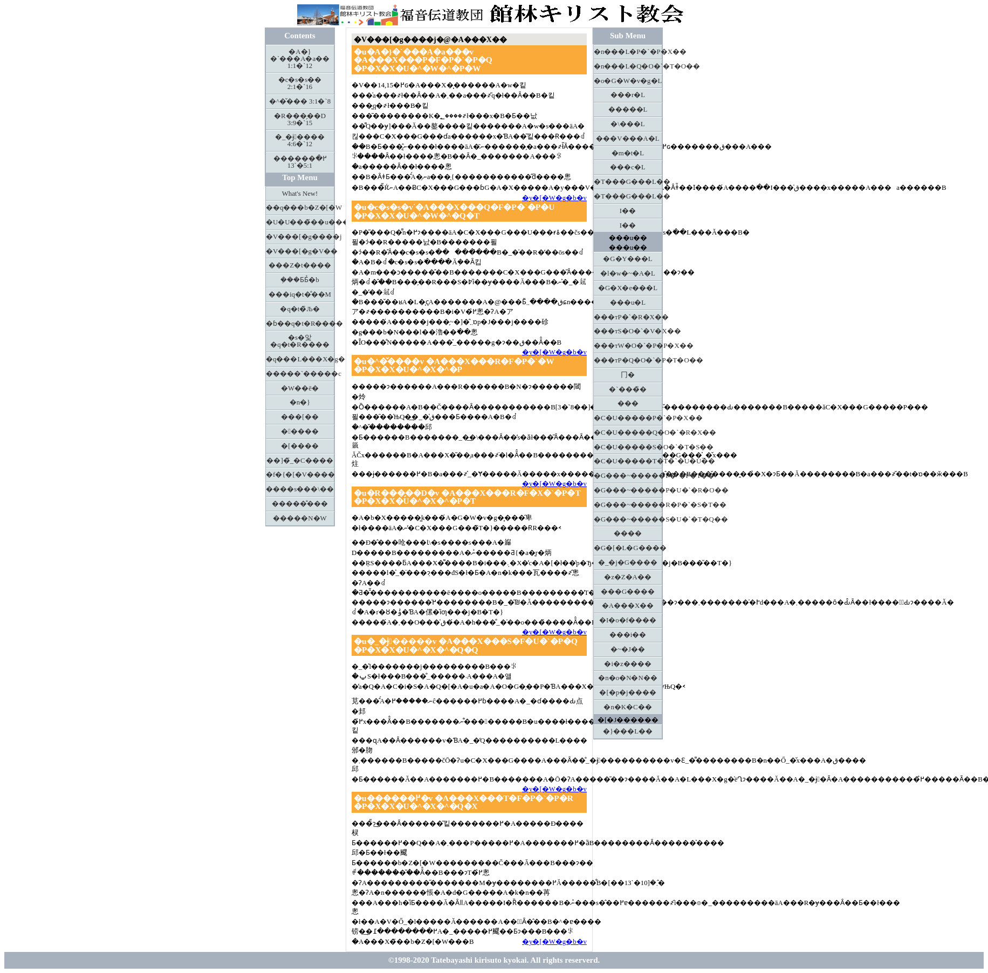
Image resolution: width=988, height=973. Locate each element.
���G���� (628, 591)
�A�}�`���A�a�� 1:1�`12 (300, 59)
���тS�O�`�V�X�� (628, 331)
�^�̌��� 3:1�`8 (300, 101)
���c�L (628, 167)
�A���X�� (628, 605)
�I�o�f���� (627, 620)
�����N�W (299, 518)
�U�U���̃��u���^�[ (300, 222)
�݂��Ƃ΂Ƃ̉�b (299, 280)
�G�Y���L (627, 259)
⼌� (628, 375)
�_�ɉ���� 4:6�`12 (300, 140)
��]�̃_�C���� (299, 460)
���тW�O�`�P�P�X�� (628, 346)
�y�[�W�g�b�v (554, 198)
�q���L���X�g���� (300, 359)
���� (628, 533)
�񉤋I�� (628, 211)
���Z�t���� (300, 265)
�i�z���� (627, 664)
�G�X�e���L (627, 288)
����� (300, 431)
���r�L (627, 95)
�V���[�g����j (300, 237)
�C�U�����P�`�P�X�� (628, 418)
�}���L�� (628, 731)
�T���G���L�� (628, 182)
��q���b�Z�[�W (300, 207)
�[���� (299, 446)
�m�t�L (628, 153)
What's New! (300, 193)
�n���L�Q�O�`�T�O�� (628, 66)
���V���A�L (627, 138)
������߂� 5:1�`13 (300, 162)
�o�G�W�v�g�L (628, 81)
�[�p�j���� (627, 692)
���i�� (628, 635)
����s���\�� (300, 489)
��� (628, 403)
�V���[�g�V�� (300, 251)
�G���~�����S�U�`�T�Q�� (628, 519)
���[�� (299, 417)
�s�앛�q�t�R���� (300, 341)
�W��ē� (300, 388)
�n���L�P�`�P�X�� (628, 52)
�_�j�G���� (627, 562)
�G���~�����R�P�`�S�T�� (628, 505)
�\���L (627, 124)
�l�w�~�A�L (627, 273)
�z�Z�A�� (627, 577)
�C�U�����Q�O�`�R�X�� (628, 432)
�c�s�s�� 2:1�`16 (300, 83)
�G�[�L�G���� (628, 548)
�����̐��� (300, 504)
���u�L (628, 302)
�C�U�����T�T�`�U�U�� (628, 461)
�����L (628, 109)
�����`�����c (300, 374)
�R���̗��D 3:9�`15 (300, 119)
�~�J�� (627, 649)
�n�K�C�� (627, 707)
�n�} (300, 402)
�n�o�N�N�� (627, 678)
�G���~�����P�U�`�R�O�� (628, 490)
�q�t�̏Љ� (299, 309)
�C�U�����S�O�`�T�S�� (628, 447)
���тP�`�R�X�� (628, 317)
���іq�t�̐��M (300, 294)
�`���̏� (627, 389)
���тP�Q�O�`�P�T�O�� (628, 360)
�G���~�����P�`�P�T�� (628, 475)
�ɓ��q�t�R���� (300, 323)
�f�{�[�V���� (300, 474)
